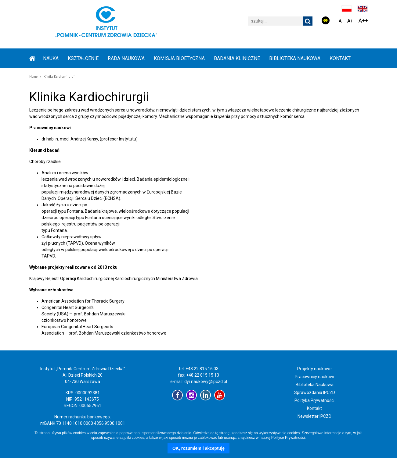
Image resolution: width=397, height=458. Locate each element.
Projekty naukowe (314, 368)
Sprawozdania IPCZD (314, 392)
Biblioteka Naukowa (315, 384)
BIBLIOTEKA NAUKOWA (294, 58)
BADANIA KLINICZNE (237, 58)
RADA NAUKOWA (126, 58)
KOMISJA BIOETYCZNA (179, 58)
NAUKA (51, 58)
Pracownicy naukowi (314, 376)
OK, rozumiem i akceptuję (198, 448)
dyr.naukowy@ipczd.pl (205, 381)
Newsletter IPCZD (314, 416)
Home (33, 76)
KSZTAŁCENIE (83, 58)
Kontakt (340, 58)
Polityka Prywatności (314, 400)
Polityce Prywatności (288, 437)
